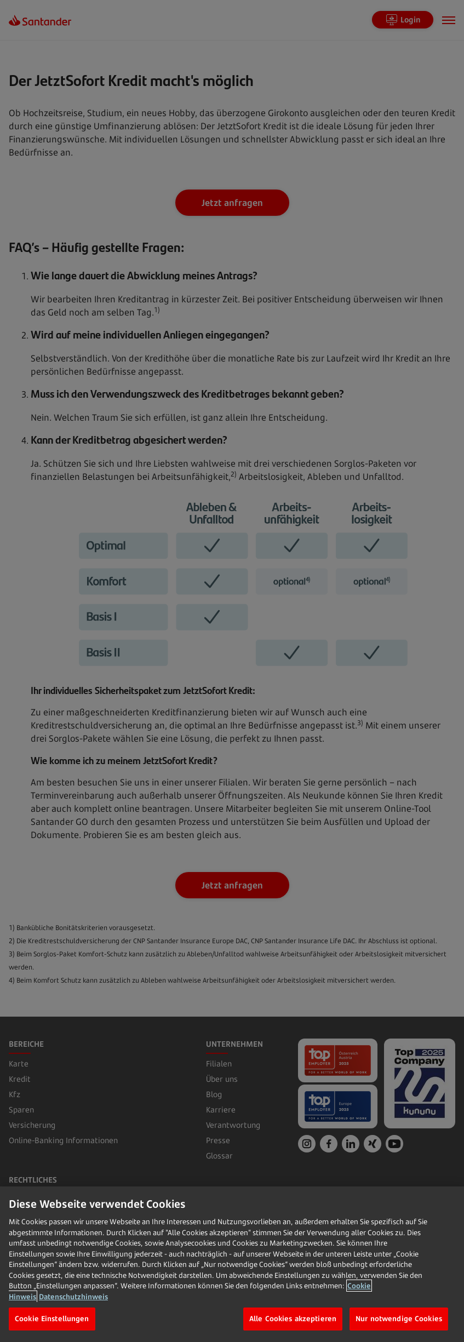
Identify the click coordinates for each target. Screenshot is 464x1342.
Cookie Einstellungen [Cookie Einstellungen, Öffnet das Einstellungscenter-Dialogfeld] (52, 1318)
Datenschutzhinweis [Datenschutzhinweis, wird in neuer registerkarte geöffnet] (73, 1296)
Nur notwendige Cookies (399, 1318)
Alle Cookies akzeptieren (292, 1318)
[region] (232, 1264)
